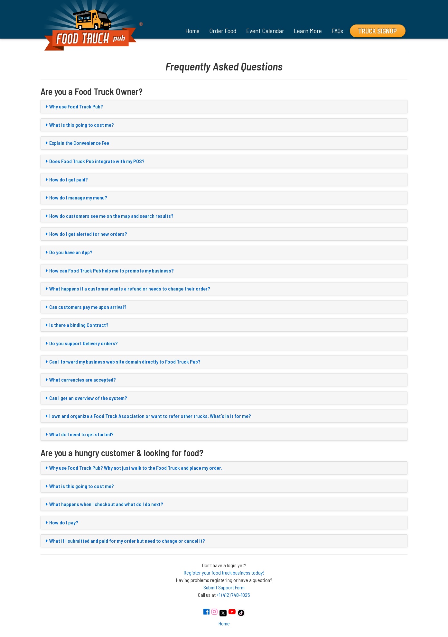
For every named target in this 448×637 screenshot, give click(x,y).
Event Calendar (265, 30)
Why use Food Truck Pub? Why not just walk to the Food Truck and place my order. (135, 468)
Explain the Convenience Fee (79, 143)
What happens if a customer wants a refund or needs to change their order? (129, 288)
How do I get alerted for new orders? (88, 234)
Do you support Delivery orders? (83, 343)
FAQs (337, 30)
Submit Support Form (224, 587)
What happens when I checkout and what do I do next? (106, 504)
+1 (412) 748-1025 (233, 595)
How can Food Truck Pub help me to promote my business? (111, 270)
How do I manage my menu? (78, 197)
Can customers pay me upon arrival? (87, 307)
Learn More (308, 30)
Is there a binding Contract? (78, 325)
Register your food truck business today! (224, 572)
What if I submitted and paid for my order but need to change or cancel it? (127, 541)
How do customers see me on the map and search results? (111, 216)
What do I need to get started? (81, 434)
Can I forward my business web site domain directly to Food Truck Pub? (125, 361)
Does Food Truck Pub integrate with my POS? (97, 161)
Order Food (223, 30)
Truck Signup (377, 31)
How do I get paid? (68, 179)
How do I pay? (63, 522)
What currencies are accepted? (82, 379)
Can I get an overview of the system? (88, 398)
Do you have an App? (70, 252)
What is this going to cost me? (81, 125)
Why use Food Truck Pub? (76, 106)
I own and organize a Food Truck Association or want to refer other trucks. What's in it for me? (150, 416)
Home (192, 30)
